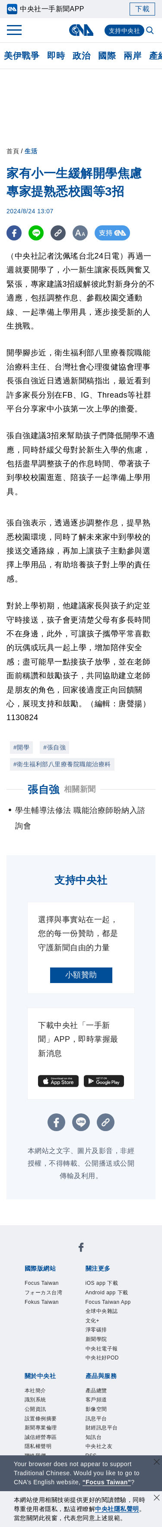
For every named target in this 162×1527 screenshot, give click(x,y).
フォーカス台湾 (44, 1293)
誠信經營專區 (41, 1437)
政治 (81, 55)
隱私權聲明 (38, 1446)
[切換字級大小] (80, 232)
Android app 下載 (107, 1293)
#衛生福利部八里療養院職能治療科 (62, 764)
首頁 (12, 151)
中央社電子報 (102, 1349)
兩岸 (132, 55)
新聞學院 (96, 1339)
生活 (31, 151)
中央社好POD (102, 1358)
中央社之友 (99, 1446)
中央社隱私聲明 (117, 1508)
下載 (142, 9)
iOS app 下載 (102, 1283)
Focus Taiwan (42, 1283)
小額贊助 (81, 975)
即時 (56, 55)
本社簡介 (35, 1391)
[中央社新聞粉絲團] (81, 1248)
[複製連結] (58, 232)
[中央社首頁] (81, 30)
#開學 (21, 747)
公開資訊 (35, 1409)
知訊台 (94, 1437)
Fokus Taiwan (42, 1302)
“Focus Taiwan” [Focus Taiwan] (107, 1482)
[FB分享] (14, 232)
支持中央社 (124, 30)
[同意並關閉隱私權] (157, 1498)
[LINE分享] (36, 232)
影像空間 (96, 1409)
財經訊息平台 (102, 1428)
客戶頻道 (96, 1400)
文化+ (93, 1321)
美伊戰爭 (21, 55)
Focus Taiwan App (108, 1302)
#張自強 (54, 747)
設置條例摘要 (41, 1419)
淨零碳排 (96, 1330)
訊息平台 (96, 1419)
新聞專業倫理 (41, 1428)
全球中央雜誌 (102, 1311)
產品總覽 (96, 1391)
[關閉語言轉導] (157, 1462)
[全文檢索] (151, 31)
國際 (107, 55)
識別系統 (35, 1400)
